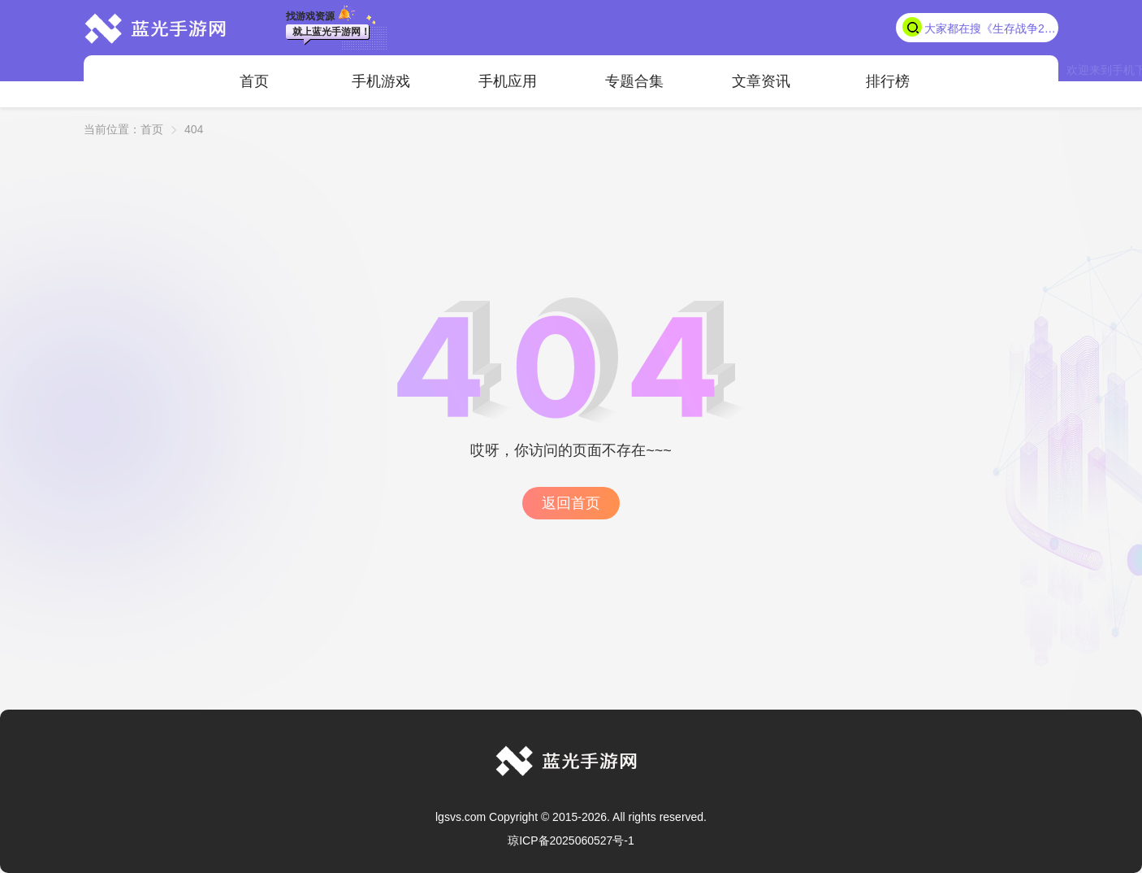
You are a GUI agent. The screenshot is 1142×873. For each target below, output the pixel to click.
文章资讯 (761, 81)
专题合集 (634, 81)
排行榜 (888, 81)
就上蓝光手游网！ (331, 31)
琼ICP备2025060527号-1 (571, 840)
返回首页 (571, 503)
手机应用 (507, 81)
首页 (254, 81)
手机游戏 (381, 81)
